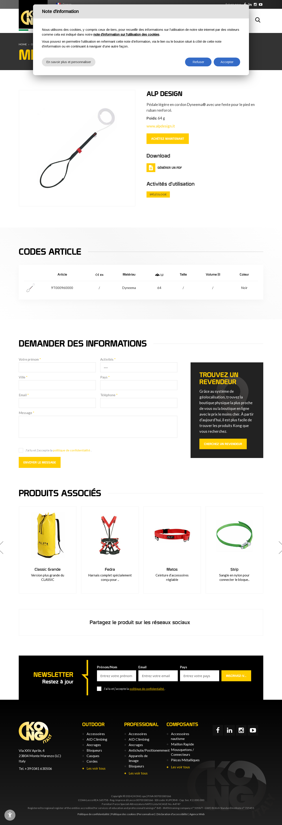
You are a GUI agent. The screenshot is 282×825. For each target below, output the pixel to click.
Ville (23, 377)
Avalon (48, 569)
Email (24, 395)
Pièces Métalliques (185, 760)
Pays (105, 377)
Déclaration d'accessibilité (172, 814)
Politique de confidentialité (93, 814)
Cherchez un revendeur (223, 444)
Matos (234, 569)
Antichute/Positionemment (149, 750)
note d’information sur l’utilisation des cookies (126, 34)
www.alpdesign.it (161, 126)
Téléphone (109, 395)
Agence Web (196, 814)
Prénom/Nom (107, 667)
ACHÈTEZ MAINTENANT (167, 138)
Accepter (227, 62)
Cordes (92, 761)
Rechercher (257, 19)
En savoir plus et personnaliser (68, 62)
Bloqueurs (94, 750)
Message (26, 413)
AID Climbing (97, 739)
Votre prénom (30, 359)
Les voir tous (96, 768)
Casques (93, 756)
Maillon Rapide (182, 744)
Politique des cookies (123, 814)
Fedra (172, 569)
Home (23, 44)
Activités (108, 359)
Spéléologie (158, 194)
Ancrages (94, 745)
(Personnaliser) (146, 814)
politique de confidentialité (72, 450)
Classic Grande (110, 569)
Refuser (198, 62)
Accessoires (96, 734)
